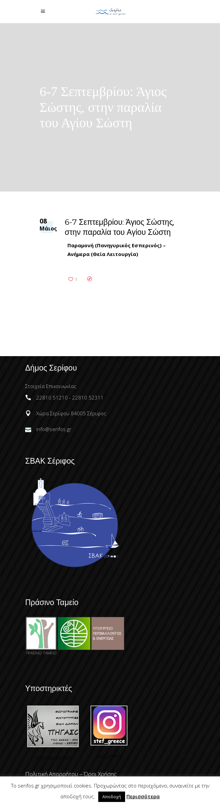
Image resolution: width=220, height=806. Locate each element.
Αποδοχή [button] (111, 797)
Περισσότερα (143, 796)
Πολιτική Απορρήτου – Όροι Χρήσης (71, 774)
